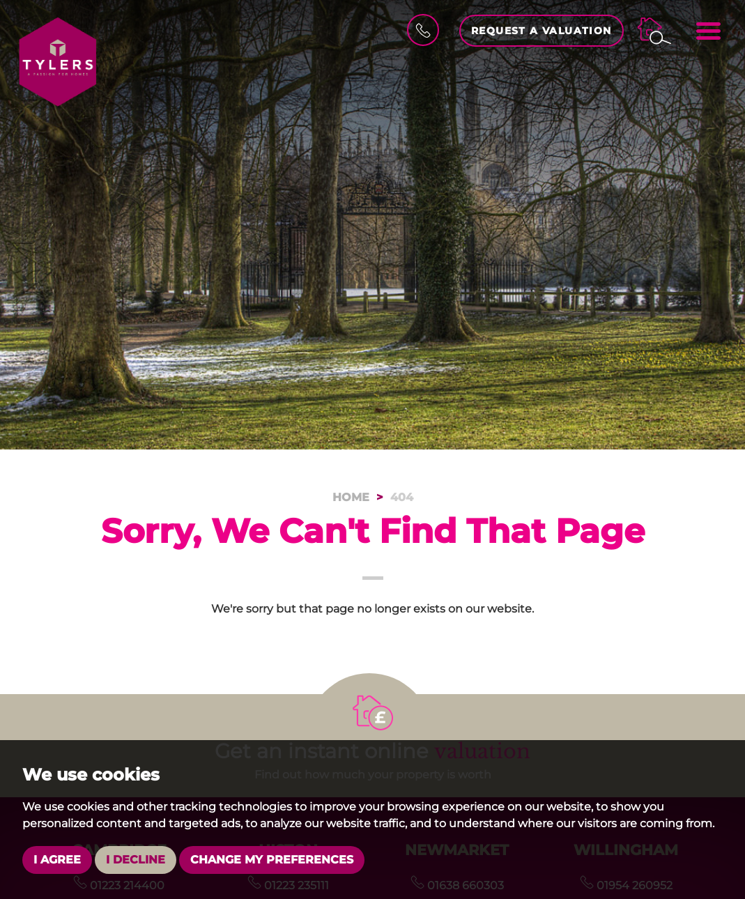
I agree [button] (57, 859)
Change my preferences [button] (271, 859)
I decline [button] (135, 859)
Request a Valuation (541, 30)
